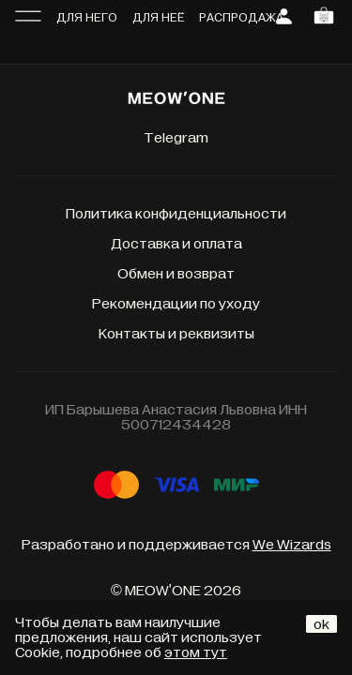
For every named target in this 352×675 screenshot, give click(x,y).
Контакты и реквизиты (176, 333)
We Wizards (292, 544)
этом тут (195, 652)
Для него (86, 17)
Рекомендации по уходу (176, 303)
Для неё (158, 17)
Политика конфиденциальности (176, 213)
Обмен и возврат (176, 273)
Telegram (176, 137)
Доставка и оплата (176, 243)
